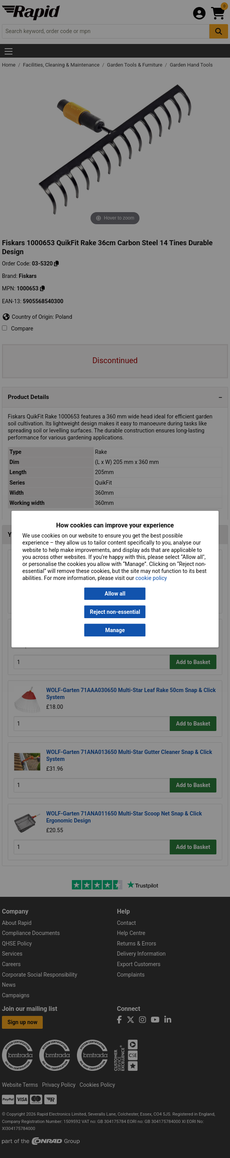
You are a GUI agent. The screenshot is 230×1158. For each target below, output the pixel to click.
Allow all (115, 593)
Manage (115, 630)
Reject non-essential (115, 612)
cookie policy (151, 578)
